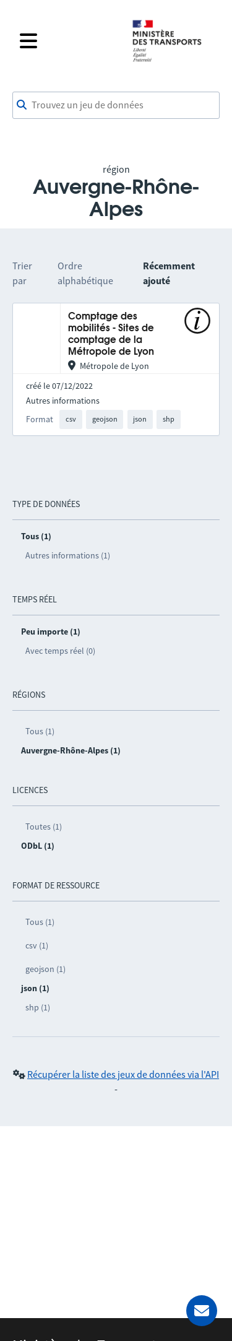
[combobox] (116, 105)
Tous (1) (39, 731)
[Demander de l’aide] (201, 1310)
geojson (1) (45, 968)
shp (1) (37, 1007)
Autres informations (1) (67, 555)
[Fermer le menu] (68, 41)
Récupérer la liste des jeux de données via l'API (123, 1074)
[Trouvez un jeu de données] (116, 105)
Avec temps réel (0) (60, 650)
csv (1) (36, 945)
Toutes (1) (43, 826)
